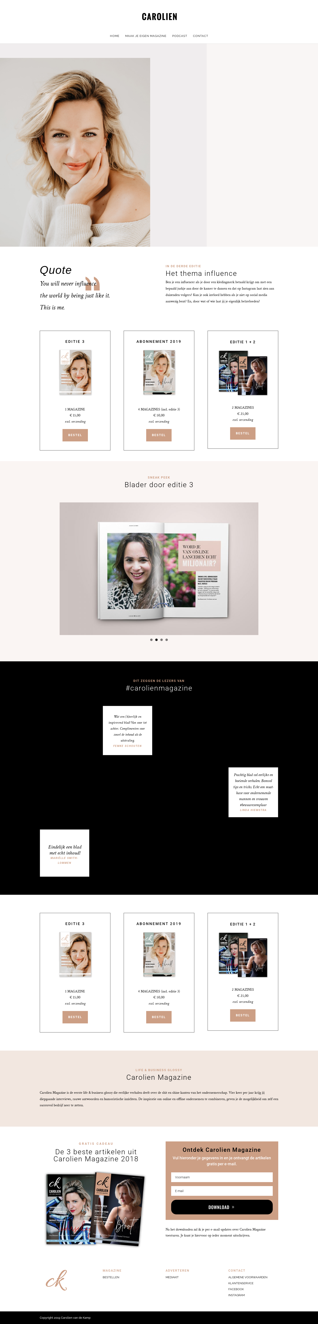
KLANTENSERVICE (241, 1283)
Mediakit (172, 1277)
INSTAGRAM (236, 1295)
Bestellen (111, 1277)
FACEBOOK (236, 1289)
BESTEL (75, 435)
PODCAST (179, 36)
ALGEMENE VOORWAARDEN (247, 1277)
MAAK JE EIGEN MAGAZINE (146, 36)
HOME (114, 36)
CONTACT (200, 36)
